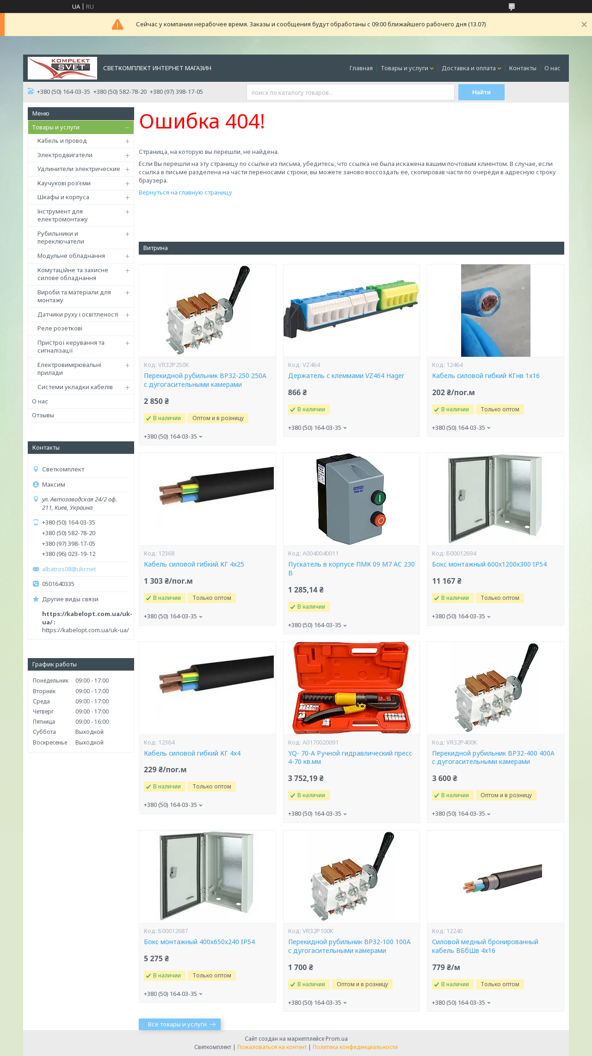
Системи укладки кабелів (75, 387)
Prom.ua (337, 1039)
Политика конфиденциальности (355, 1047)
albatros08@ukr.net (69, 569)
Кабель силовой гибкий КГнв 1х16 (486, 376)
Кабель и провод (62, 140)
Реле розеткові (59, 328)
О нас (552, 68)
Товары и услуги (404, 68)
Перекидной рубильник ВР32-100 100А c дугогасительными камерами (349, 946)
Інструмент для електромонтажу (62, 215)
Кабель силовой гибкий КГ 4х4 (192, 753)
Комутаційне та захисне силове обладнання (72, 274)
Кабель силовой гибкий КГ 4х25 (194, 564)
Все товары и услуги (177, 1024)
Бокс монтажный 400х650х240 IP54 (199, 942)
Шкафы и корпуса (63, 197)
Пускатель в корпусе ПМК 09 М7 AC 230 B (351, 568)
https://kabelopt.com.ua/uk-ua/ (85, 630)
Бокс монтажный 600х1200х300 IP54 (489, 564)
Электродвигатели (64, 155)
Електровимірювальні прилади (69, 368)
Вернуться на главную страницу (185, 192)
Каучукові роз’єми (64, 183)
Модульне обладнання (71, 255)
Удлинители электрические (78, 169)
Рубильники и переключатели (60, 237)
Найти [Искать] (481, 92)
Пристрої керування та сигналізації (71, 346)
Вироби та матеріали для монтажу (74, 296)
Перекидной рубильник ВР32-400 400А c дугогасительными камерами (493, 757)
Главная (361, 68)
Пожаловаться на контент (272, 1047)
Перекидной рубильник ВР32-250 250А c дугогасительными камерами (205, 380)
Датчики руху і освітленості (77, 314)
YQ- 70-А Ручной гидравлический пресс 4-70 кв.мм (350, 757)
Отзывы (43, 415)
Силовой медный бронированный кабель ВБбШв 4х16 (485, 946)
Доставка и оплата (469, 68)
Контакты (522, 68)
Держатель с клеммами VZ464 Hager (346, 376)
